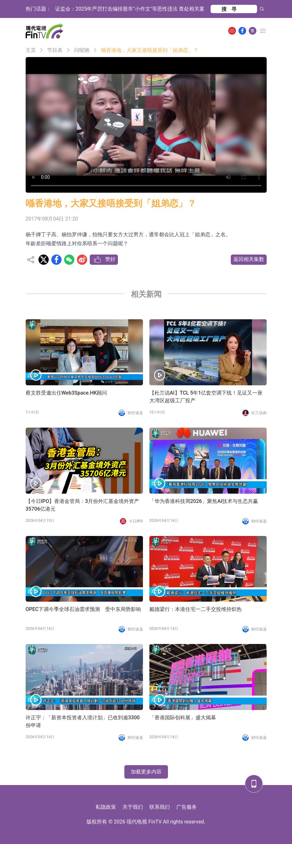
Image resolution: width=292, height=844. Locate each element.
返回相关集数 (248, 259)
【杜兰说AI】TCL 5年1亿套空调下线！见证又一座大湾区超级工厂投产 (206, 397)
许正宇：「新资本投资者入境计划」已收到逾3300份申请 (83, 721)
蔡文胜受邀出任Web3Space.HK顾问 (66, 393)
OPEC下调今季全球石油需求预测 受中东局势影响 (83, 609)
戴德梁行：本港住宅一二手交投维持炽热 (195, 609)
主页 (31, 50)
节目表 (55, 50)
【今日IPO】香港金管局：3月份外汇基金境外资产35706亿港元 (82, 505)
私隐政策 (106, 807)
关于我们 (132, 807)
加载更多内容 (146, 772)
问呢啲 (81, 50)
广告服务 (186, 807)
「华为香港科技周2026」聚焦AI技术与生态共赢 (203, 501)
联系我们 (159, 807)
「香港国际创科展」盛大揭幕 (182, 717)
